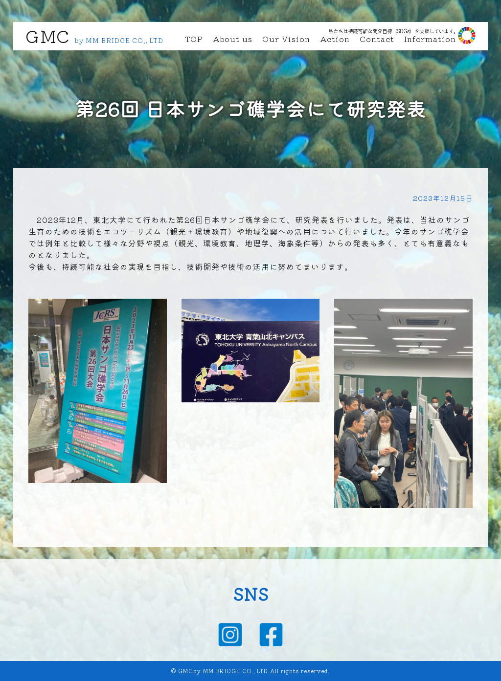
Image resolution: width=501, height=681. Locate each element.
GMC (47, 35)
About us (232, 38)
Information (430, 38)
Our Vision (286, 38)
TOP (194, 38)
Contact (377, 38)
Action (335, 38)
